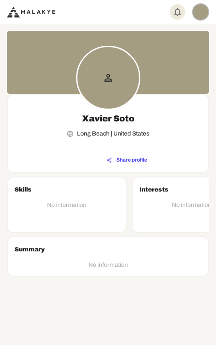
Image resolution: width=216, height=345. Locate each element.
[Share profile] (127, 160)
